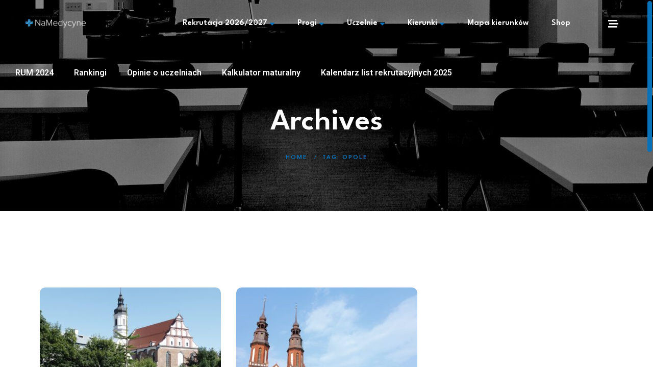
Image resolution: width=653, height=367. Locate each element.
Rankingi (90, 72)
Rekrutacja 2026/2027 (228, 23)
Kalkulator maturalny (261, 72)
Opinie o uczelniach (164, 72)
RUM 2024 (34, 72)
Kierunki (426, 23)
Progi (310, 23)
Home (296, 158)
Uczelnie (366, 23)
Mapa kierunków (498, 23)
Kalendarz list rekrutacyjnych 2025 (386, 72)
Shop (560, 23)
